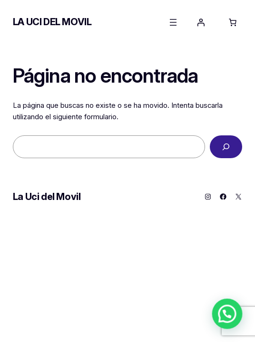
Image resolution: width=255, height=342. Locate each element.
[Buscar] (226, 146)
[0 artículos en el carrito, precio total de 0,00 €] (232, 22)
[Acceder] (200, 22)
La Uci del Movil (52, 22)
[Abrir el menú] (173, 22)
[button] (231, 325)
